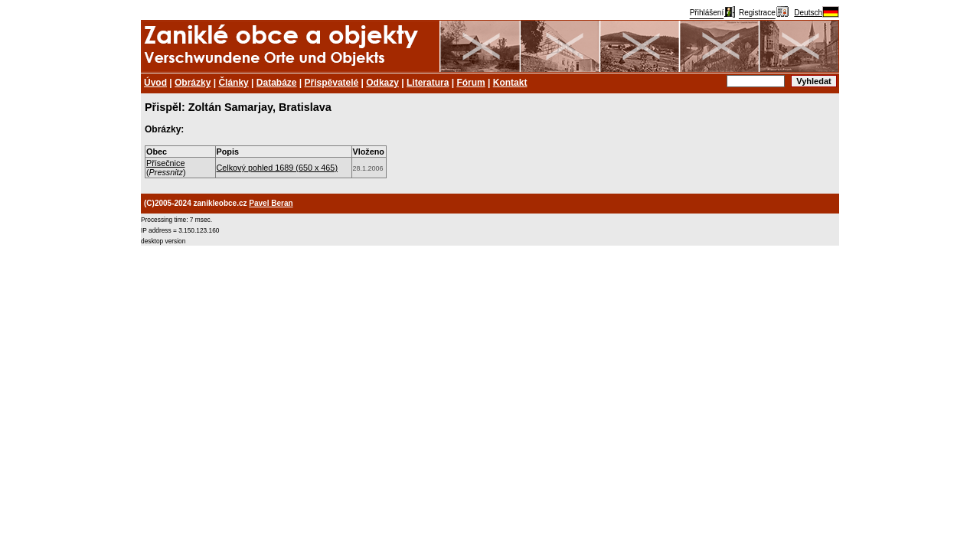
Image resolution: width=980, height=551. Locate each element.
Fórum (470, 82)
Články (233, 82)
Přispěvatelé (332, 82)
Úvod (155, 82)
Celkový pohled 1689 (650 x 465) (277, 167)
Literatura (428, 82)
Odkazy (382, 82)
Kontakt (510, 82)
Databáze (276, 82)
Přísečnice (165, 163)
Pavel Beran (270, 203)
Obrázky (193, 82)
